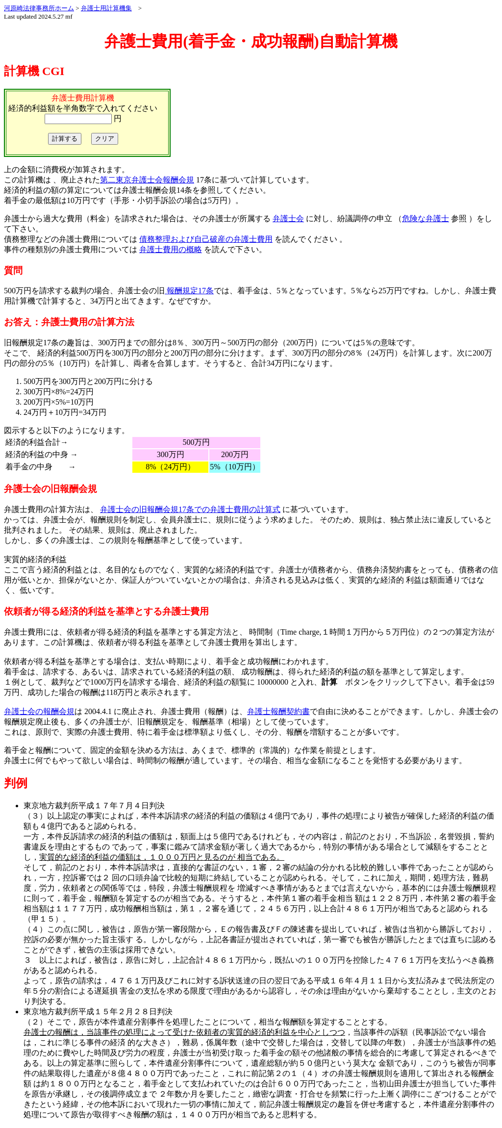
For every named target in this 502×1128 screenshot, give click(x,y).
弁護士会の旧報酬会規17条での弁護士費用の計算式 (190, 509)
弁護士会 (288, 218)
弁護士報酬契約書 (278, 711)
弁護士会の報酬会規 (39, 711)
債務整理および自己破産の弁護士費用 (206, 239)
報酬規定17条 (189, 290)
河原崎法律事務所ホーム (39, 8)
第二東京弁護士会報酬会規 (147, 180)
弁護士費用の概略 (170, 249)
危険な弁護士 (425, 218)
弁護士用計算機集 (106, 8)
